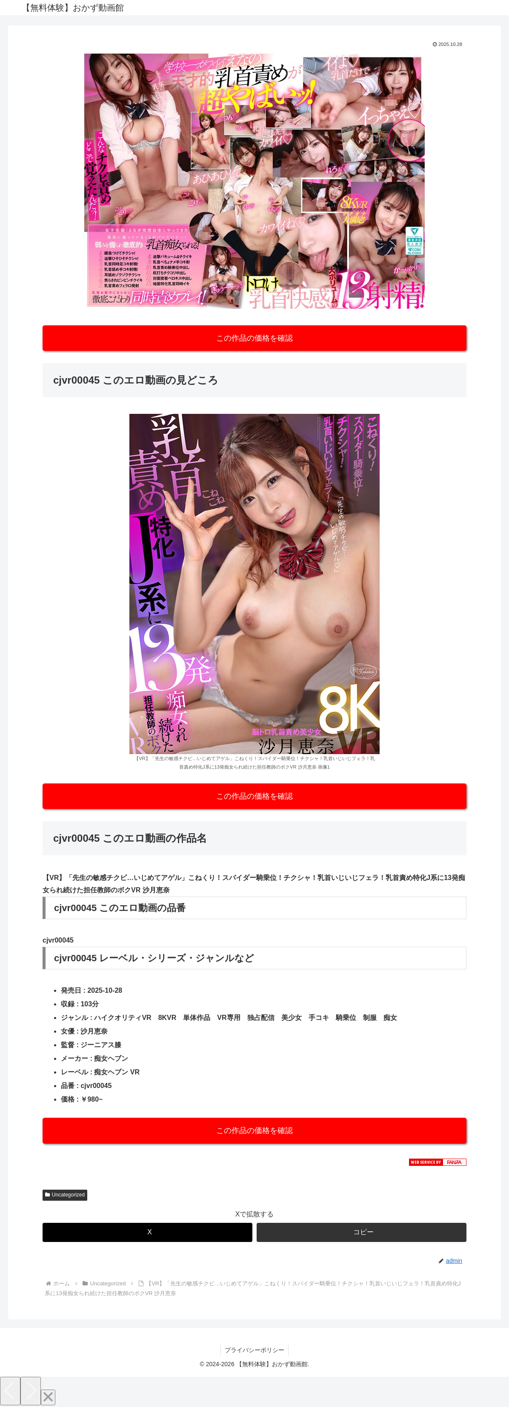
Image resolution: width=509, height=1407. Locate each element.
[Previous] (10, 1391)
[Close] (48, 1397)
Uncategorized (65, 1195)
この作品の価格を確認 (254, 338)
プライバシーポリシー (254, 1350)
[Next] (30, 1391)
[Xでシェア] (147, 1232)
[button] (361, 1232)
